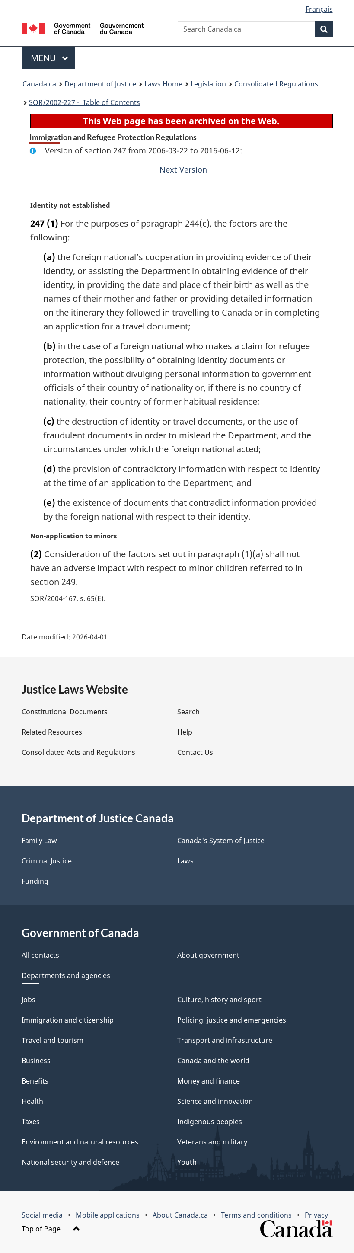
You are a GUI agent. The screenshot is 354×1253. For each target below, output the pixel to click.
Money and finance (208, 1081)
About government (208, 955)
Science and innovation (215, 1101)
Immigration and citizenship (68, 1020)
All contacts (40, 955)
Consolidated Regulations (276, 84)
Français (319, 9)
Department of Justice (100, 84)
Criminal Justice (47, 861)
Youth (187, 1162)
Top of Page (51, 1229)
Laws (185, 861)
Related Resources (52, 732)
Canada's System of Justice (221, 840)
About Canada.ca (180, 1215)
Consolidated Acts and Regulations (78, 752)
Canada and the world (213, 1060)
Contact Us (195, 752)
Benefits (35, 1081)
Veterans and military (212, 1142)
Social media (42, 1215)
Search (188, 711)
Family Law (39, 840)
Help (184, 732)
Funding (35, 881)
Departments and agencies (66, 975)
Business (36, 1060)
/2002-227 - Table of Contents (84, 102)
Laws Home (163, 84)
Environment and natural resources (80, 1142)
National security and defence (70, 1162)
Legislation (208, 84)
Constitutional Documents (65, 711)
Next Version (183, 169)
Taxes (31, 1121)
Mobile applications (108, 1215)
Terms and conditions (256, 1215)
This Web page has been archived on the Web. (181, 121)
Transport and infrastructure (224, 1040)
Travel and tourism (52, 1040)
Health (32, 1101)
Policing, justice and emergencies (231, 1020)
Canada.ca (39, 84)
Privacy (316, 1215)
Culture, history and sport (219, 999)
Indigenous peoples (209, 1121)
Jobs (28, 999)
